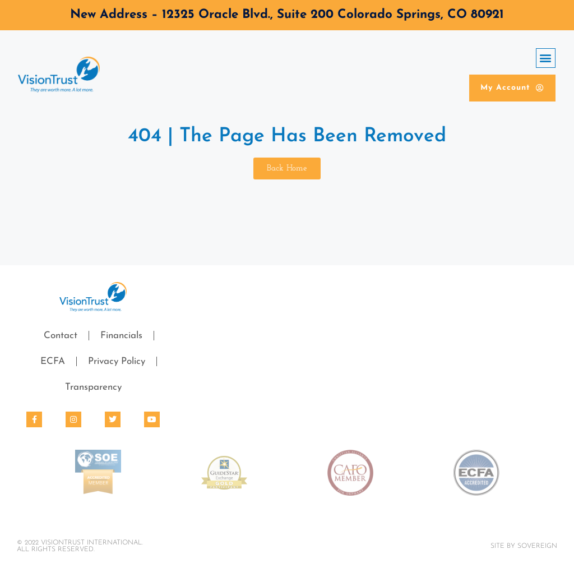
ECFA (52, 361)
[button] (546, 58)
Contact (60, 335)
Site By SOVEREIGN (523, 546)
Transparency (93, 387)
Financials (121, 335)
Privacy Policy (116, 361)
